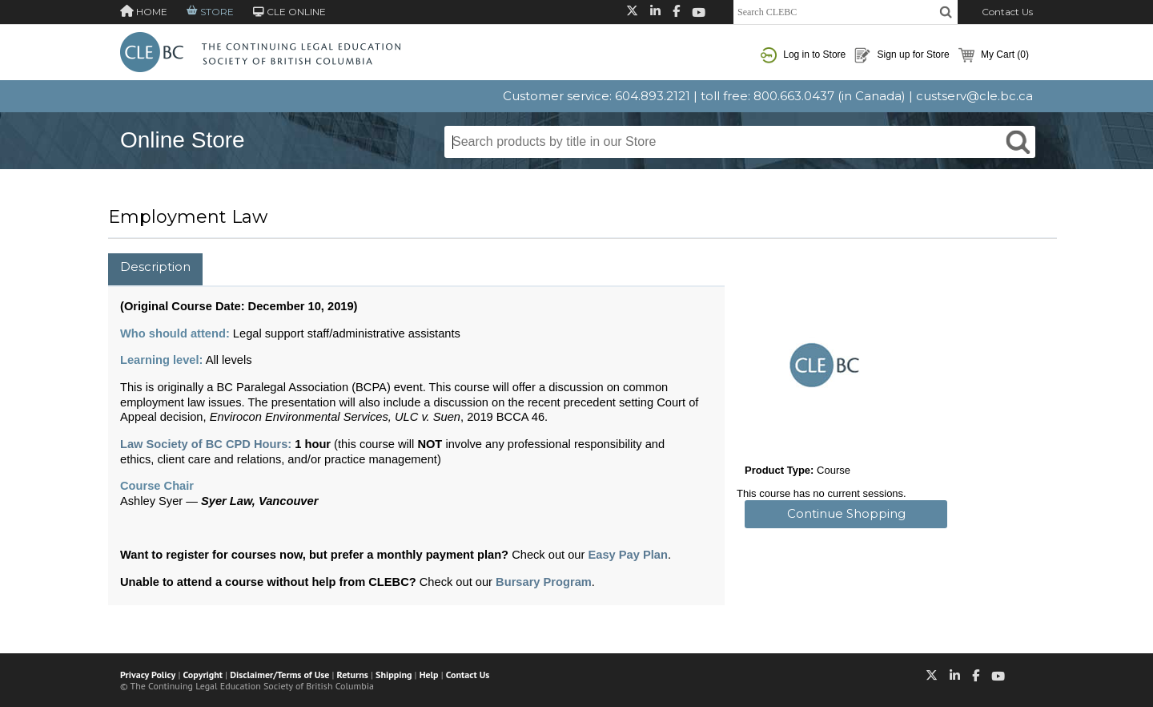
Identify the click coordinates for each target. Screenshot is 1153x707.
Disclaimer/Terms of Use (279, 675)
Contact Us (1007, 12)
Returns (352, 675)
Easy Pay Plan (627, 554)
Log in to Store (803, 55)
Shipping (394, 675)
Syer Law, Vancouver (259, 501)
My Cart (993, 55)
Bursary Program (544, 582)
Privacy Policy (147, 675)
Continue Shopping (846, 513)
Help (429, 675)
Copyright (203, 675)
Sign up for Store (901, 55)
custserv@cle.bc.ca (974, 95)
